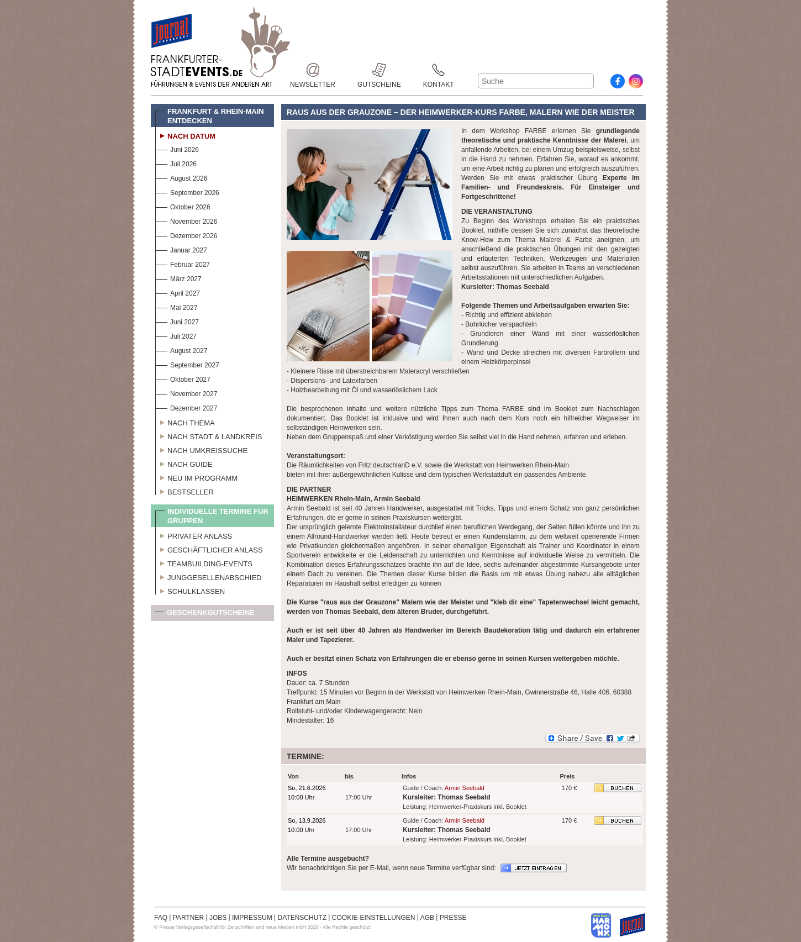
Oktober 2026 (182, 206)
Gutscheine (379, 70)
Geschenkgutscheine (205, 614)
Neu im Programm (196, 476)
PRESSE (453, 918)
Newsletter (312, 70)
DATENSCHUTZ (302, 918)
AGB (427, 918)
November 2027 (186, 392)
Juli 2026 (176, 162)
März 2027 (178, 277)
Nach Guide (184, 463)
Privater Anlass (193, 534)
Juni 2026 (177, 148)
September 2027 (187, 364)
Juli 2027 (176, 335)
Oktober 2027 (182, 378)
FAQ (160, 918)
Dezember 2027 (186, 407)
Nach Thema (185, 421)
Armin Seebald (464, 788)
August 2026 (181, 177)
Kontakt (438, 70)
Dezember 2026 (186, 234)
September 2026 (187, 191)
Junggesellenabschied (208, 576)
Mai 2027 (176, 306)
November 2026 (186, 220)
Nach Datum (185, 134)
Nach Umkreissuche (201, 449)
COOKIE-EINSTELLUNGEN (373, 918)
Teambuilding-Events (203, 562)
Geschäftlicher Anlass (209, 548)
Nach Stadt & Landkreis (208, 435)
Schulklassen (190, 590)
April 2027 (177, 292)
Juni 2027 (177, 320)
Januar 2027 (181, 249)
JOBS (217, 918)
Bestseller (184, 490)
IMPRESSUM (252, 918)
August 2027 (181, 349)
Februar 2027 (182, 263)
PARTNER (188, 918)
